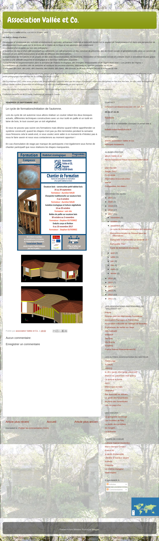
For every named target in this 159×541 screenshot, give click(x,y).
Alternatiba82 (111, 331)
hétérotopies (110, 472)
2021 (110, 198)
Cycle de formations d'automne (124, 248)
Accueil (51, 421)
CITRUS (109, 364)
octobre (114, 221)
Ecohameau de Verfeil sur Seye (119, 327)
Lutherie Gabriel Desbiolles (117, 443)
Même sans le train (114, 387)
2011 (110, 298)
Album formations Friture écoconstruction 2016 (126, 160)
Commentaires (115, 489)
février (114, 273)
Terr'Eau (109, 338)
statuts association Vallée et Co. (119, 141)
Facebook (109, 118)
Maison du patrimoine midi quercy (120, 376)
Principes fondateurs (114, 144)
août (113, 253)
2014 (110, 286)
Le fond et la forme (113, 379)
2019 (110, 206)
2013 (110, 290)
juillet (113, 257)
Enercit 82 (109, 450)
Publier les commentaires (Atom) (34, 428)
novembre (116, 217)
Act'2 (107, 383)
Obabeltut (109, 390)
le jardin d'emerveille (114, 454)
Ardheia (108, 461)
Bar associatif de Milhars (116, 394)
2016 (110, 278)
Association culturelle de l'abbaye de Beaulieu (126, 323)
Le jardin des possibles (115, 424)
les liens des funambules (116, 401)
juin (113, 261)
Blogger (95, 529)
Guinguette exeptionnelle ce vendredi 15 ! (129, 240)
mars (113, 269)
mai (113, 265)
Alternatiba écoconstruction (117, 179)
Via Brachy (110, 342)
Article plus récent (17, 421)
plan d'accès (111, 168)
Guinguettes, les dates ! (116, 186)
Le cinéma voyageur (114, 469)
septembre (116, 226)
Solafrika (109, 346)
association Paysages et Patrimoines (122, 320)
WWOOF (109, 335)
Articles (111, 484)
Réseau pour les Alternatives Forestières (123, 316)
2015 (110, 282)
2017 (110, 214)
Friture (108, 312)
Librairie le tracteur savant (117, 458)
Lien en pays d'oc (113, 405)
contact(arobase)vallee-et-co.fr (124, 107)
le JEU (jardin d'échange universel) (121, 372)
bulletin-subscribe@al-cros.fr (118, 129)
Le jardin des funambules (116, 398)
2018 (110, 210)
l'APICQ (108, 368)
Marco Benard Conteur (115, 447)
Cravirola (109, 465)
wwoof (108, 182)
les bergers (110, 428)
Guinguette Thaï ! (118, 244)
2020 (110, 202)
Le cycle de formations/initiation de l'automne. (131, 229)
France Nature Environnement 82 (120, 349)
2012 (110, 294)
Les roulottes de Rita (114, 420)
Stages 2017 (111, 171)
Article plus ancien (86, 421)
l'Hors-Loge (110, 361)
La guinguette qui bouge (116, 417)
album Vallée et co (113, 156)
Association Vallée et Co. (43, 20)
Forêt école (110, 175)
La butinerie (110, 431)
